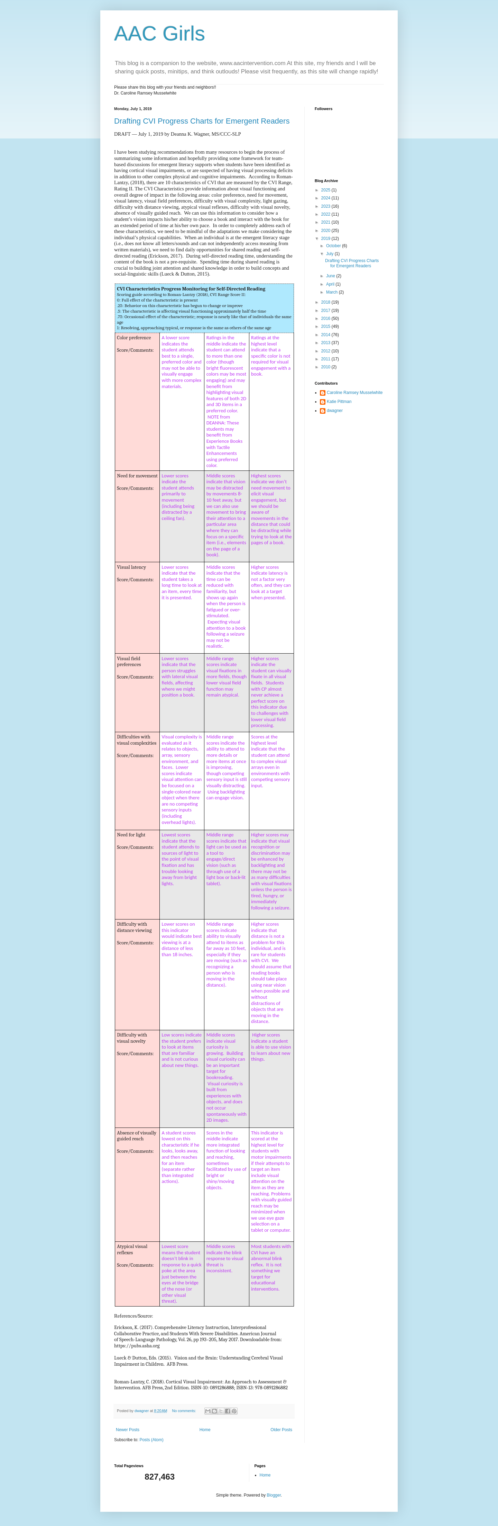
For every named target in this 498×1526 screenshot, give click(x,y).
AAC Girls (159, 33)
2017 (326, 310)
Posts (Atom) (151, 1439)
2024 (326, 198)
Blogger (274, 1495)
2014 (326, 334)
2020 (326, 230)
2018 (326, 302)
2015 (326, 326)
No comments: (184, 1411)
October (334, 245)
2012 (326, 351)
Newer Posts (127, 1429)
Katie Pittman (339, 401)
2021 (326, 222)
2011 (326, 359)
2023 (326, 206)
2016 (326, 318)
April (330, 284)
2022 (326, 214)
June (331, 275)
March (332, 292)
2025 (326, 190)
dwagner (335, 410)
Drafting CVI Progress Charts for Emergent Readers (201, 121)
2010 (326, 367)
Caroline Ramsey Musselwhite (354, 392)
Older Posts (281, 1429)
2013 (326, 342)
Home (205, 1429)
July (330, 253)
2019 (326, 238)
